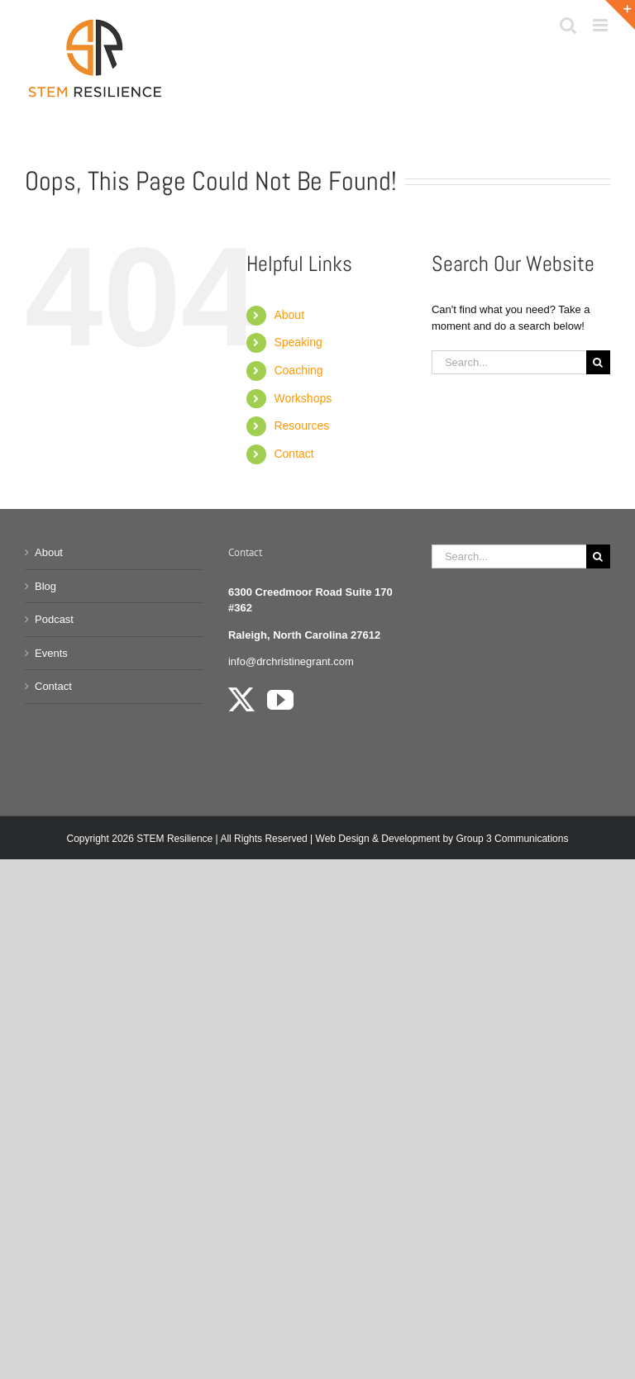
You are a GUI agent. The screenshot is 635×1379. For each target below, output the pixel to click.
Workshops (303, 398)
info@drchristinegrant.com (291, 661)
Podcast (54, 619)
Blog (45, 586)
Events (51, 653)
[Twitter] (241, 700)
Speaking (298, 342)
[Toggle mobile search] (568, 25)
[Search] (598, 362)
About (289, 314)
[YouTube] (280, 700)
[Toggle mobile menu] (601, 25)
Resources (301, 425)
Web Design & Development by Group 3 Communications (442, 838)
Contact (293, 453)
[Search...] (509, 362)
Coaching (298, 370)
